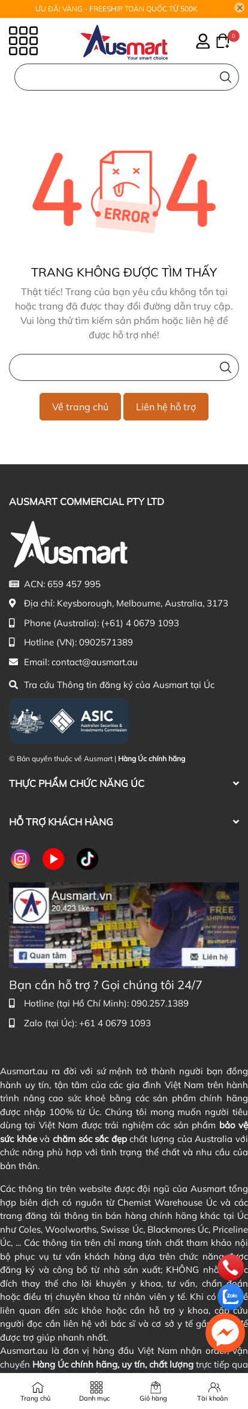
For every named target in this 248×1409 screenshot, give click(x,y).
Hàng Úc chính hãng (151, 758)
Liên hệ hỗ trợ (166, 407)
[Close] (239, 7)
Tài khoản (212, 1398)
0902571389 (106, 642)
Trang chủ (35, 1398)
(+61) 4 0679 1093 (140, 623)
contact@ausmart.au (95, 662)
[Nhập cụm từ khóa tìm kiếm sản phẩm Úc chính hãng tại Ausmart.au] (126, 77)
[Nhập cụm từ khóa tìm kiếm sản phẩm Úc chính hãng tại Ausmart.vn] (124, 367)
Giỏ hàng (153, 1398)
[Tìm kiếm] (225, 77)
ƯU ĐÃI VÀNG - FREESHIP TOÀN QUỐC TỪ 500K (116, 8)
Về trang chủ (80, 407)
